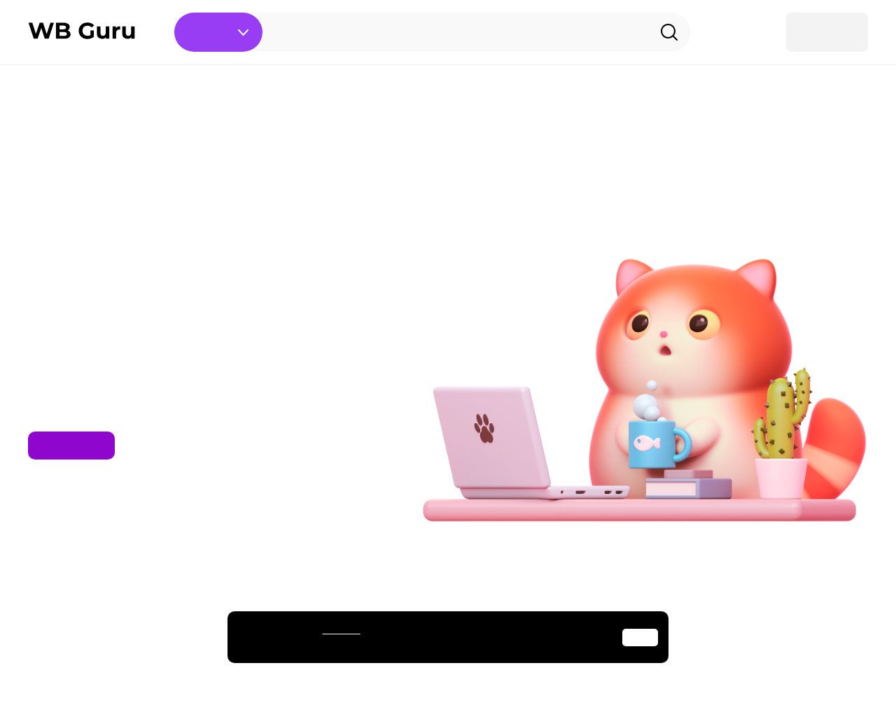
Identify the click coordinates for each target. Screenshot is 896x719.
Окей (640, 637)
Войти (827, 31)
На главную (71, 445)
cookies (341, 629)
